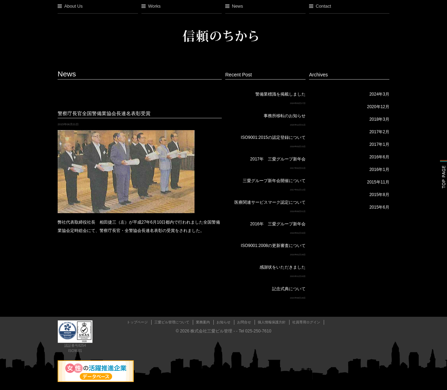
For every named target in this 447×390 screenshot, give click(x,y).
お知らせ (223, 322)
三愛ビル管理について (171, 322)
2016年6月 (379, 157)
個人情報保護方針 (272, 322)
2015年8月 (379, 194)
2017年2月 (379, 131)
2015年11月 (378, 182)
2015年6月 (379, 207)
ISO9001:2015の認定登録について (273, 137)
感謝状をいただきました (282, 267)
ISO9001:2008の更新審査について (273, 245)
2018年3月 (379, 119)
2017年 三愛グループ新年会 (278, 159)
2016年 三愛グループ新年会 (278, 224)
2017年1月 (379, 144)
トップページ (137, 322)
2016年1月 (379, 169)
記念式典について (289, 288)
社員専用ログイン (306, 322)
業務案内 (203, 322)
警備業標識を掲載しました (280, 94)
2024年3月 (379, 94)
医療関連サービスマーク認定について (270, 202)
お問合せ (244, 322)
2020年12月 (378, 106)
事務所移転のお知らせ (285, 115)
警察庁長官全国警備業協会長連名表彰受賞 (104, 113)
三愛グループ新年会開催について (274, 180)
